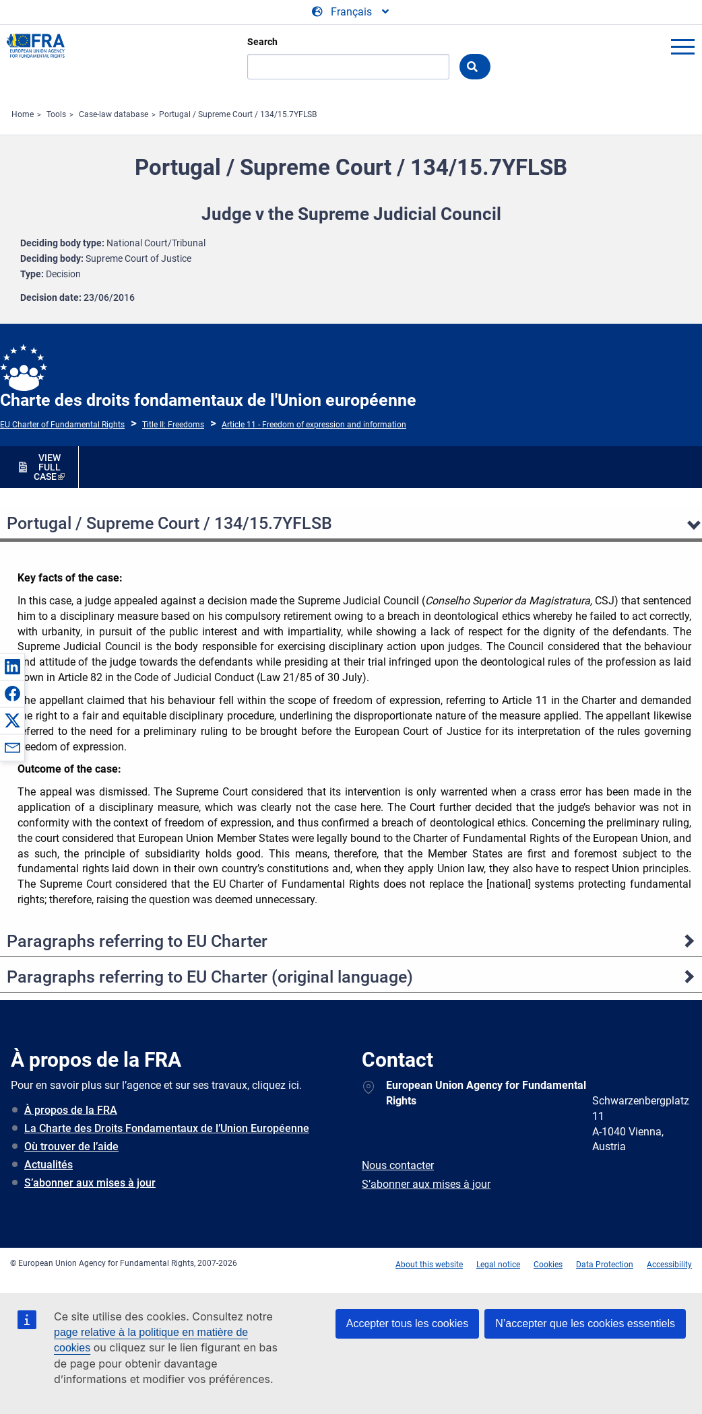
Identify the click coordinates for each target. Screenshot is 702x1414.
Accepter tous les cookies (407, 1323)
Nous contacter (398, 1165)
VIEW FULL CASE (47, 467)
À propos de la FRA (70, 1110)
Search (262, 41)
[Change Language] (351, 12)
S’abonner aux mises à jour (90, 1182)
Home (22, 114)
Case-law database (113, 114)
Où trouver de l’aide (71, 1146)
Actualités (48, 1164)
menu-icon (682, 46)
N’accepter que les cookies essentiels (585, 1323)
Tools (56, 114)
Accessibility (669, 1264)
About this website (429, 1264)
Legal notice (498, 1264)
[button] (12, 666)
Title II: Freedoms (173, 424)
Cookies (548, 1264)
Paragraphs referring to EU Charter (137, 941)
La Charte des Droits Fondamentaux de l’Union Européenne (166, 1128)
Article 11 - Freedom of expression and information (314, 424)
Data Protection (604, 1264)
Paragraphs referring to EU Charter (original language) (210, 977)
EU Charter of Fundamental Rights (62, 424)
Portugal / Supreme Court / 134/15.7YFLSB (238, 114)
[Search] (348, 66)
